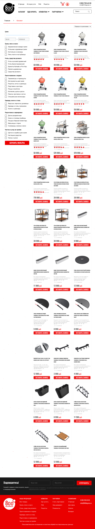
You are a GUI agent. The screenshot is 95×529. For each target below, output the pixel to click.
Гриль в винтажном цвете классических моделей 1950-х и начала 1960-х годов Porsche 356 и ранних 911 (42, 102)
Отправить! (84, 482)
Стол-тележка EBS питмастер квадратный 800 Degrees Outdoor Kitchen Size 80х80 (41, 227)
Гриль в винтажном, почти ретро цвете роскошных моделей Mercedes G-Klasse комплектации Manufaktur (62, 102)
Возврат (71, 511)
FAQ (39, 4)
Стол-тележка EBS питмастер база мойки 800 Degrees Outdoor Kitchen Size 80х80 (81, 184)
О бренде (21, 4)
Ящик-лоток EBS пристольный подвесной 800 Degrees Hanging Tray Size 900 (61, 272)
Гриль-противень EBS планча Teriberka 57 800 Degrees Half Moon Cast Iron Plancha (61, 315)
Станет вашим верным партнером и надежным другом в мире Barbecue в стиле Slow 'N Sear (62, 57)
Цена (6, 32)
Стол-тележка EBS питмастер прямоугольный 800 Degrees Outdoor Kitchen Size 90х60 (62, 227)
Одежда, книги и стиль (12, 100)
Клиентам (43, 12)
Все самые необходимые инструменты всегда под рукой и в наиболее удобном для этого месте (82, 234)
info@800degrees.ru (85, 5)
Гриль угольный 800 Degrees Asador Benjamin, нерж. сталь (81, 138)
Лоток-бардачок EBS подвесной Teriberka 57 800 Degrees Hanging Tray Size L (42, 403)
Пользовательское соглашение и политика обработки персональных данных (47, 524)
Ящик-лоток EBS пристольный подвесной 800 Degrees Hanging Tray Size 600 (81, 227)
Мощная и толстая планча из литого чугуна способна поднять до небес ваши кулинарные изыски (61, 322)
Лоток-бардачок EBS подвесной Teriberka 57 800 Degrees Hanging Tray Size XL (62, 403)
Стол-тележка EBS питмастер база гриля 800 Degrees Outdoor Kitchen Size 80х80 (61, 184)
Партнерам (57, 12)
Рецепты (46, 4)
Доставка (71, 505)
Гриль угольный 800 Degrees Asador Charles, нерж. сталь (61, 138)
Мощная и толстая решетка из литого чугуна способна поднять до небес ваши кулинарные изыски (82, 322)
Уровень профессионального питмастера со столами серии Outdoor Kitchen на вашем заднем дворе (62, 190)
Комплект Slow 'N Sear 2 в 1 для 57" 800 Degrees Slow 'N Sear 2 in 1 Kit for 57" (42, 359)
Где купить (32, 12)
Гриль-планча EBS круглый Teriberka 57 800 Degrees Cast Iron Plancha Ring (82, 271)
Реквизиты (56, 508)
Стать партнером (58, 502)
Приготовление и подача (13, 75)
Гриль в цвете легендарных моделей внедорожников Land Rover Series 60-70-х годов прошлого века (41, 145)
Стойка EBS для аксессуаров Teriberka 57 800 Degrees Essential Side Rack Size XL (41, 448)
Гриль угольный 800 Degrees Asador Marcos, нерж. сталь (41, 183)
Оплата (70, 508)
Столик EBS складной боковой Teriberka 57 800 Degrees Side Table (61, 447)
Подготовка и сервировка (13, 112)
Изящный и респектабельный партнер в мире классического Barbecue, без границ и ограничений (41, 57)
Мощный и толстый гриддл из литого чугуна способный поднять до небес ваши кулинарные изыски (81, 278)
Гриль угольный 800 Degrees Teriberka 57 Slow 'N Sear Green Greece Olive (40, 139)
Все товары (23, 502)
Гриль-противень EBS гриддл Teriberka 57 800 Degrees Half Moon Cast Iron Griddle (41, 315)
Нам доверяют (57, 505)
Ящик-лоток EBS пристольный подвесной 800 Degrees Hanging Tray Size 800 (41, 272)
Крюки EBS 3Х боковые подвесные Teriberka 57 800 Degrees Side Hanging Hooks (62, 360)
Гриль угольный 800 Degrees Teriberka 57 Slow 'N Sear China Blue (61, 95)
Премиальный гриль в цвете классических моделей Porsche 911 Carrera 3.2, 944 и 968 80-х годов (81, 102)
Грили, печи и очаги (11, 44)
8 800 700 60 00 (85, 3)
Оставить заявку (42, 68)
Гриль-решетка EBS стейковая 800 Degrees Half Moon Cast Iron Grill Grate (81, 315)
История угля (31, 4)
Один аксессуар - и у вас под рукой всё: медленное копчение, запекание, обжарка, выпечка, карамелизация (41, 366)
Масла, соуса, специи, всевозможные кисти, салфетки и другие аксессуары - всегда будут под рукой (42, 410)
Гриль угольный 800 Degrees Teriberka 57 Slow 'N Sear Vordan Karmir (41, 96)
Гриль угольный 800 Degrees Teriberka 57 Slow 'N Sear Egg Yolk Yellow (81, 96)
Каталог (21, 12)
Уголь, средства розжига (13, 58)
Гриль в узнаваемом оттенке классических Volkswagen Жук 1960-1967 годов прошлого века (82, 57)
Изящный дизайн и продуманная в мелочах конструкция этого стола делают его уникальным (62, 454)
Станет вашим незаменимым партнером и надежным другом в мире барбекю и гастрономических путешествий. (61, 145)
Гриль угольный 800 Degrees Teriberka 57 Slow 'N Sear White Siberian (80, 51)
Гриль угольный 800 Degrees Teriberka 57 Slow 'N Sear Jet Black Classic (61, 51)
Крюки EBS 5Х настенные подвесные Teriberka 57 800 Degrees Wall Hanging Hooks (82, 360)
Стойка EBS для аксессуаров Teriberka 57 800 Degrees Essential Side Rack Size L (81, 403)
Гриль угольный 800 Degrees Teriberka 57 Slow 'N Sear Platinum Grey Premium (41, 51)
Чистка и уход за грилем (13, 130)
